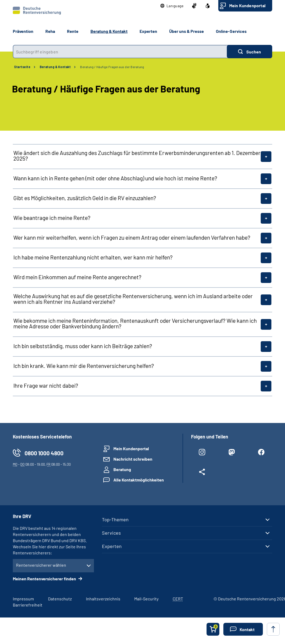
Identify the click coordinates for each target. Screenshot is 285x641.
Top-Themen (115, 519)
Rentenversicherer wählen (41, 565)
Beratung (122, 469)
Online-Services (231, 31)
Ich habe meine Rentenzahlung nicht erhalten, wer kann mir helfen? (93, 257)
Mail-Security (146, 598)
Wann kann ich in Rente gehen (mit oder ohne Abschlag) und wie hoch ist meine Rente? (115, 178)
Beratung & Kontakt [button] (109, 31)
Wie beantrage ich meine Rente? (51, 217)
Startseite (22, 67)
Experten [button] (148, 31)
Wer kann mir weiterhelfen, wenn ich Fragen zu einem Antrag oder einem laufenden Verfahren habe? (131, 237)
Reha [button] (50, 31)
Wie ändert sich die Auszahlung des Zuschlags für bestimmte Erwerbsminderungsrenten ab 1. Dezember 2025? (136, 155)
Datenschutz (60, 598)
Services (111, 532)
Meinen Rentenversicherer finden (45, 578)
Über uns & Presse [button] (186, 31)
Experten (112, 546)
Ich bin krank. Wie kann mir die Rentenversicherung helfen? (83, 365)
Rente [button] (72, 31)
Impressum (23, 598)
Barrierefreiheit (27, 604)
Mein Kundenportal (247, 5)
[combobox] (120, 51)
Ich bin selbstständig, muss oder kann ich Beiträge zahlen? (82, 346)
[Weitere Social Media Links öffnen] (202, 473)
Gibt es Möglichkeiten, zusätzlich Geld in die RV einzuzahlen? (84, 198)
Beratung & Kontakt (55, 67)
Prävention (23, 31)
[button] (172, 6)
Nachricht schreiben (132, 458)
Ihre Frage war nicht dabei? (45, 385)
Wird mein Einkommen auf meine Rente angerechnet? (77, 277)
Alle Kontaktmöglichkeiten (138, 479)
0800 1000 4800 (44, 453)
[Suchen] (249, 51)
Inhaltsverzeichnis (103, 598)
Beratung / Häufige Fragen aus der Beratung (112, 67)
